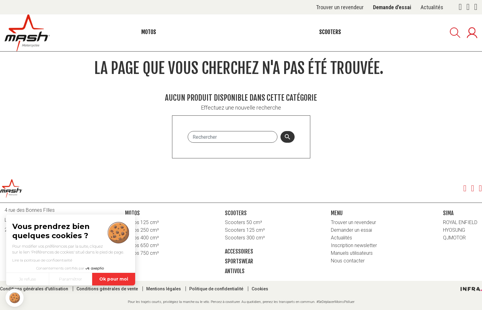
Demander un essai (351, 230)
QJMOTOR (454, 238)
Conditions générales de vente (107, 288)
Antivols (235, 271)
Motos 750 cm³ (142, 253)
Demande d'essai (392, 7)
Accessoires (239, 251)
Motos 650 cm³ (142, 245)
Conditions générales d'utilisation (34, 288)
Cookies (260, 288)
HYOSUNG (454, 230)
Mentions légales (164, 288)
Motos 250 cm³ (142, 230)
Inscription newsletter (354, 245)
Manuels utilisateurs (352, 253)
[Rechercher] (232, 137)
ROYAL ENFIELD (460, 222)
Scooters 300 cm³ (245, 238)
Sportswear (239, 261)
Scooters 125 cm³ (245, 230)
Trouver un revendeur (340, 7)
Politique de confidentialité (216, 288)
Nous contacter (348, 261)
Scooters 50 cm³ (243, 222)
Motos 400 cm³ (142, 238)
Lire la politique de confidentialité (42, 260)
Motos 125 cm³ (142, 222)
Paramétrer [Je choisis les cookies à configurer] (70, 279)
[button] (15, 298)
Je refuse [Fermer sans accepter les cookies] (27, 279)
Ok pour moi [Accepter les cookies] (113, 279)
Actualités (432, 7)
